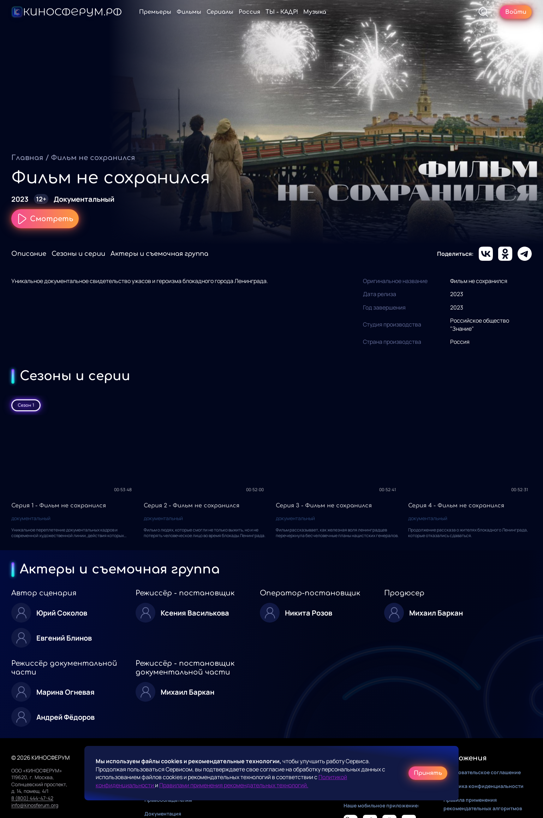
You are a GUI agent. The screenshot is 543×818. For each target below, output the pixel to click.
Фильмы (189, 12)
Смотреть (45, 218)
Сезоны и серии (78, 253)
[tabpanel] (271, 482)
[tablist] (271, 405)
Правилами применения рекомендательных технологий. (233, 785)
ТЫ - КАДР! (281, 12)
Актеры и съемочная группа (159, 253)
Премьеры (155, 12)
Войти (515, 12)
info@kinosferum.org (34, 805)
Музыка (314, 12)
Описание (28, 253)
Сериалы (220, 12)
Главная (27, 158)
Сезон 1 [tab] (26, 405)
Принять (428, 773)
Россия (249, 12)
